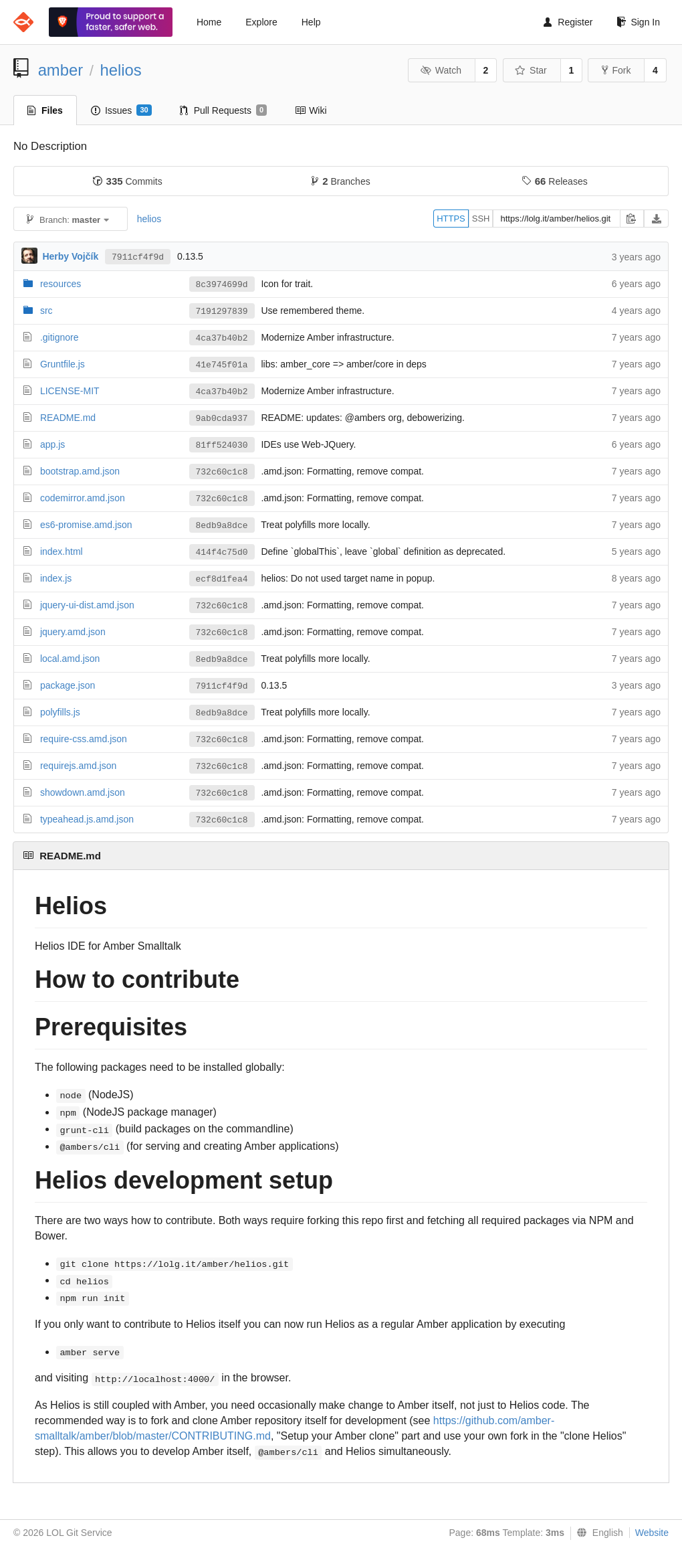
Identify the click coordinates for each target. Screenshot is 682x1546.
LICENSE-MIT (70, 390)
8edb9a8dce (222, 526)
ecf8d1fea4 (222, 579)
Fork (616, 70)
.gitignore (59, 337)
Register (568, 22)
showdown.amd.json (82, 792)
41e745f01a (222, 365)
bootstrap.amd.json (80, 471)
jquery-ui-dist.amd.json (87, 605)
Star (531, 70)
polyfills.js (60, 712)
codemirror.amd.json (82, 498)
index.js (56, 578)
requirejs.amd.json (78, 765)
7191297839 (222, 312)
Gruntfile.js (62, 364)
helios (120, 70)
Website (652, 1532)
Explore (261, 22)
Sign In (638, 22)
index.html (61, 551)
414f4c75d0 (222, 552)
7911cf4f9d (138, 257)
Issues (121, 110)
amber (60, 70)
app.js (52, 444)
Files (45, 110)
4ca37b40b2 (222, 338)
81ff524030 (222, 445)
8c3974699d (222, 285)
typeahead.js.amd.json (87, 819)
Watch (440, 70)
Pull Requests (223, 110)
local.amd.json (70, 658)
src (46, 310)
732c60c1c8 (222, 472)
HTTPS (451, 218)
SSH (481, 218)
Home (209, 22)
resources (60, 283)
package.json (68, 685)
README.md (68, 417)
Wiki (310, 110)
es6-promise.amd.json (86, 524)
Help (311, 22)
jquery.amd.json (73, 631)
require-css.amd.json (83, 739)
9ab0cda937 (222, 419)
